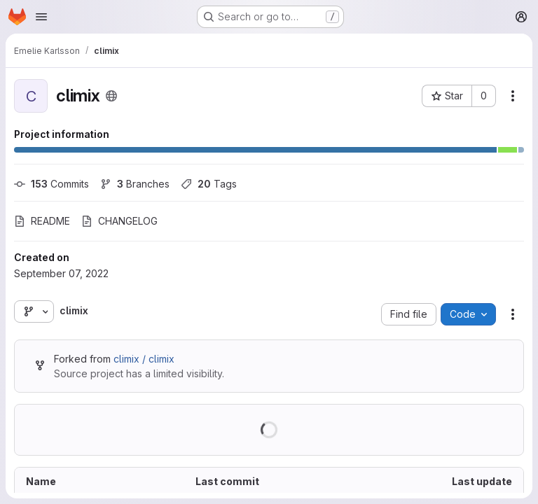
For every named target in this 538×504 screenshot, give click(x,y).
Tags (209, 184)
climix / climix (143, 359)
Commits (51, 184)
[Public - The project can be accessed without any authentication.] (111, 96)
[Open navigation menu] (41, 17)
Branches (135, 184)
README (42, 221)
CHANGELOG (119, 221)
